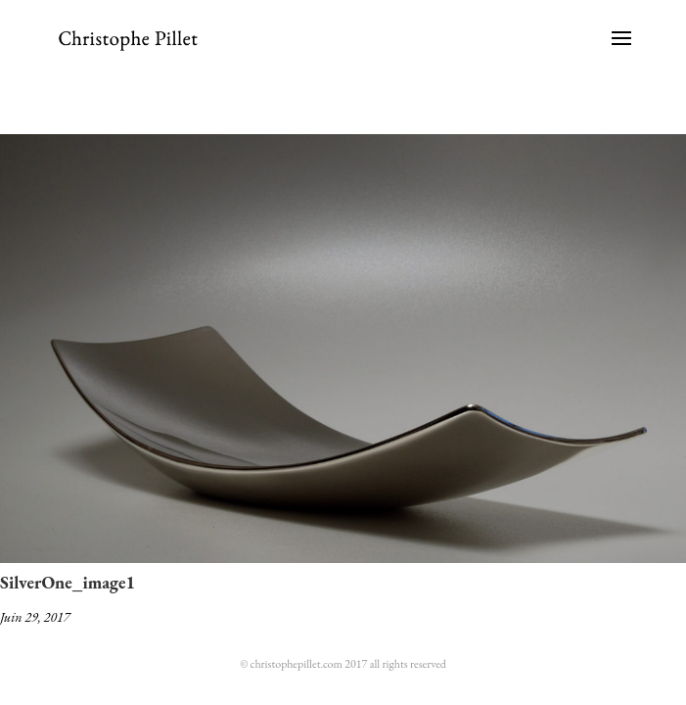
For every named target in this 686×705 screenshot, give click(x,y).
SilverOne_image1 (67, 582)
